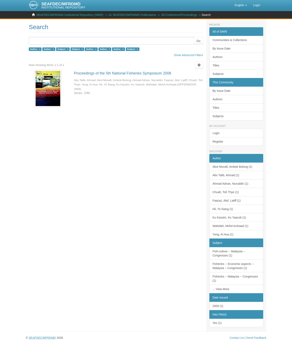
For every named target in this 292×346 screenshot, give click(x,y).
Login (216, 133)
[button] (241, 5)
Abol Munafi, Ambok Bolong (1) (232, 166)
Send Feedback (256, 337)
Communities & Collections (230, 40)
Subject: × (62, 49)
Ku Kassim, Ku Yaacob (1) (229, 217)
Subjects (218, 74)
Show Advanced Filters (188, 55)
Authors (217, 57)
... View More (221, 289)
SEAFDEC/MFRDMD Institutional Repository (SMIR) (69, 15)
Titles (216, 65)
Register (218, 141)
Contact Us (236, 337)
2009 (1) (218, 306)
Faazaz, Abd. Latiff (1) (227, 200)
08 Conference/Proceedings (179, 15)
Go (198, 41)
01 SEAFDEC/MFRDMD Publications (132, 15)
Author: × (35, 49)
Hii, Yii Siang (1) (223, 209)
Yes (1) (217, 323)
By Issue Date (222, 48)
